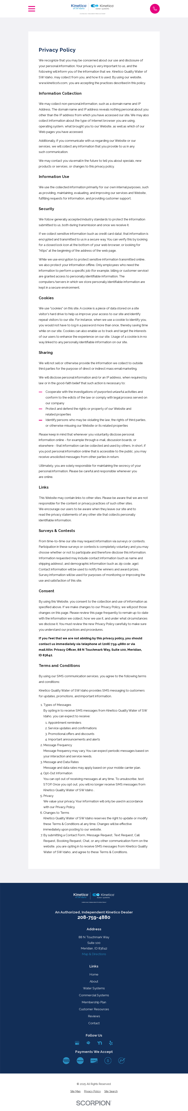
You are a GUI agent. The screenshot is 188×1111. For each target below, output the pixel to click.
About (94, 981)
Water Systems (94, 988)
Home (93, 974)
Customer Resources (94, 1009)
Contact (94, 1023)
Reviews (94, 1016)
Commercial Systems (94, 995)
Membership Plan (94, 1002)
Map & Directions (94, 954)
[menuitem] (75, 1091)
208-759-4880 (93, 917)
